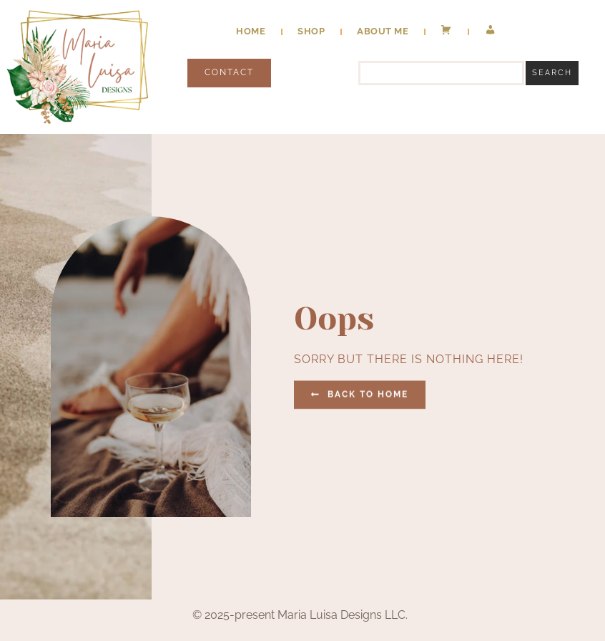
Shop (311, 31)
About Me (382, 31)
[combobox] (441, 73)
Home (250, 31)
